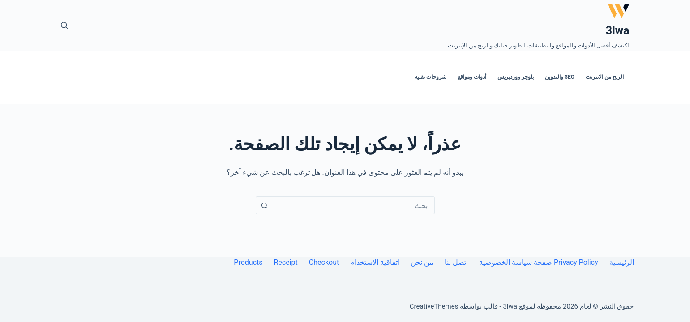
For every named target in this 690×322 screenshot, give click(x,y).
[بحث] (64, 25)
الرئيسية (621, 262)
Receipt (286, 262)
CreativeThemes (434, 306)
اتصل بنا (456, 262)
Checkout (324, 262)
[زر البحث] (264, 205)
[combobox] (353, 205)
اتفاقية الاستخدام (374, 262)
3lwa (618, 30)
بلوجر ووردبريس (515, 77)
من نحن (422, 262)
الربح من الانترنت (605, 77)
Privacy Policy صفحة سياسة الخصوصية (538, 262)
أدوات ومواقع (472, 77)
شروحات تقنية (430, 77)
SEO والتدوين (559, 77)
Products (248, 262)
